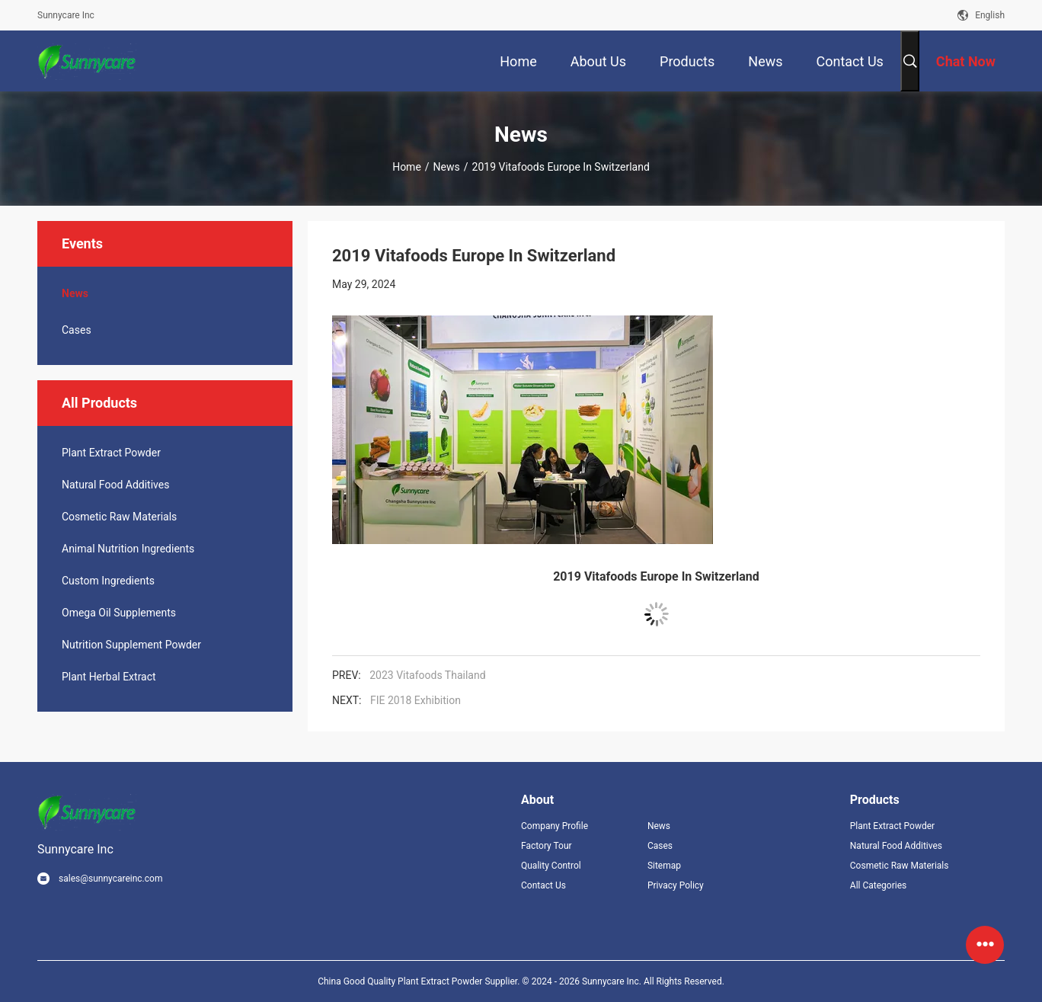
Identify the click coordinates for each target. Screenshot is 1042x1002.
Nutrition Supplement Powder (131, 645)
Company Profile (554, 826)
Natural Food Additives (115, 485)
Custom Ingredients (108, 581)
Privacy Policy (675, 885)
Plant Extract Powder (111, 453)
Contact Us (543, 885)
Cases (76, 330)
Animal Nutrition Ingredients (128, 549)
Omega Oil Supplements (119, 613)
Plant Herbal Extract (109, 677)
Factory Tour (546, 845)
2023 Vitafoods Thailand (427, 675)
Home (406, 167)
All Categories (878, 885)
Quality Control (551, 865)
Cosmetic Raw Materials (119, 517)
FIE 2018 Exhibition (415, 700)
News (446, 167)
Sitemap (664, 865)
